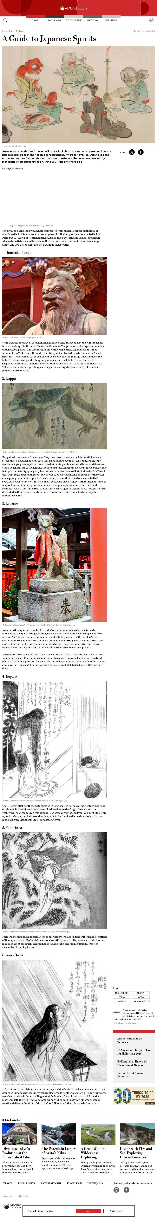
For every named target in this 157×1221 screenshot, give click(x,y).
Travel (36, 20)
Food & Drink (54, 20)
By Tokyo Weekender (12, 168)
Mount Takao (71, 363)
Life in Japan (111, 20)
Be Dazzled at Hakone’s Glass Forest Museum (132, 1063)
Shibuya (52, 665)
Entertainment (74, 20)
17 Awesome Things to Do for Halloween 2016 (133, 1052)
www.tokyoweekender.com (14, 146)
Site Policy (23, 1195)
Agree (88, 1211)
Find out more (116, 1211)
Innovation (92, 20)
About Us (7, 1195)
